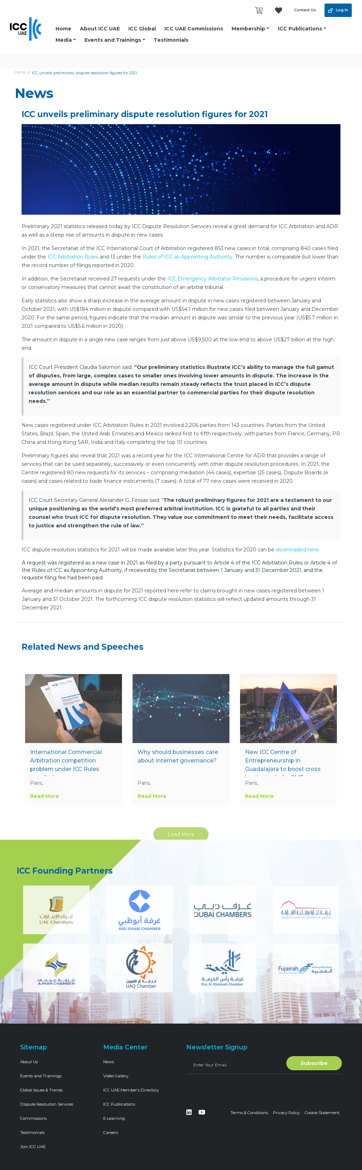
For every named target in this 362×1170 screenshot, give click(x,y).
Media (64, 40)
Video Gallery (115, 1075)
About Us (29, 1061)
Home (63, 28)
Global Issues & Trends (41, 1090)
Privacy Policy (286, 1112)
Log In (338, 10)
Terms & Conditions (249, 1112)
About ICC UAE (100, 28)
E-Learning (114, 1118)
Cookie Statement (322, 1112)
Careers (110, 1132)
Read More (44, 813)
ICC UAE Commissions (193, 28)
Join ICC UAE (33, 1146)
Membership (248, 28)
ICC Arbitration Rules (72, 257)
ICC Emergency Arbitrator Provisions (212, 279)
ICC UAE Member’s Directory (131, 1090)
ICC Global (142, 28)
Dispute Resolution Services (46, 1104)
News (108, 1061)
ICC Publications (300, 28)
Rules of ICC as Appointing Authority (187, 257)
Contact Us (305, 10)
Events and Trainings (112, 40)
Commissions (33, 1118)
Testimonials (171, 40)
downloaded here (297, 549)
